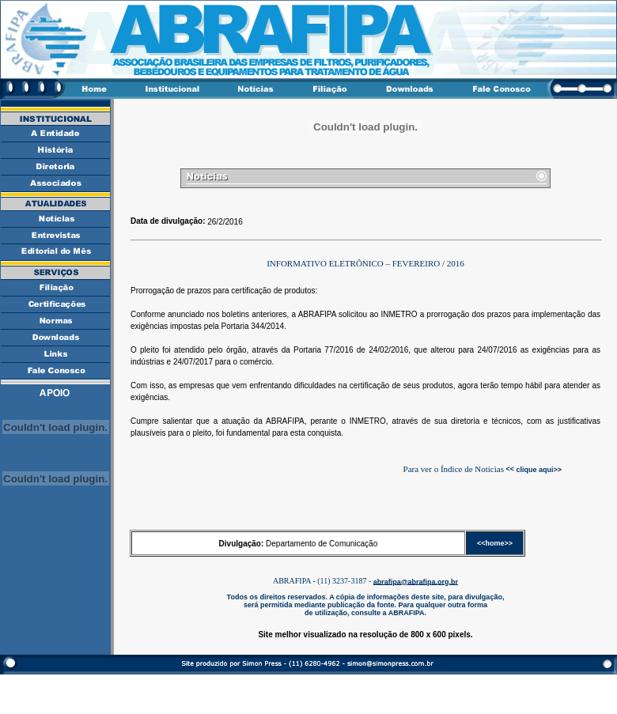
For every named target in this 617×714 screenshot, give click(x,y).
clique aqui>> (538, 469)
